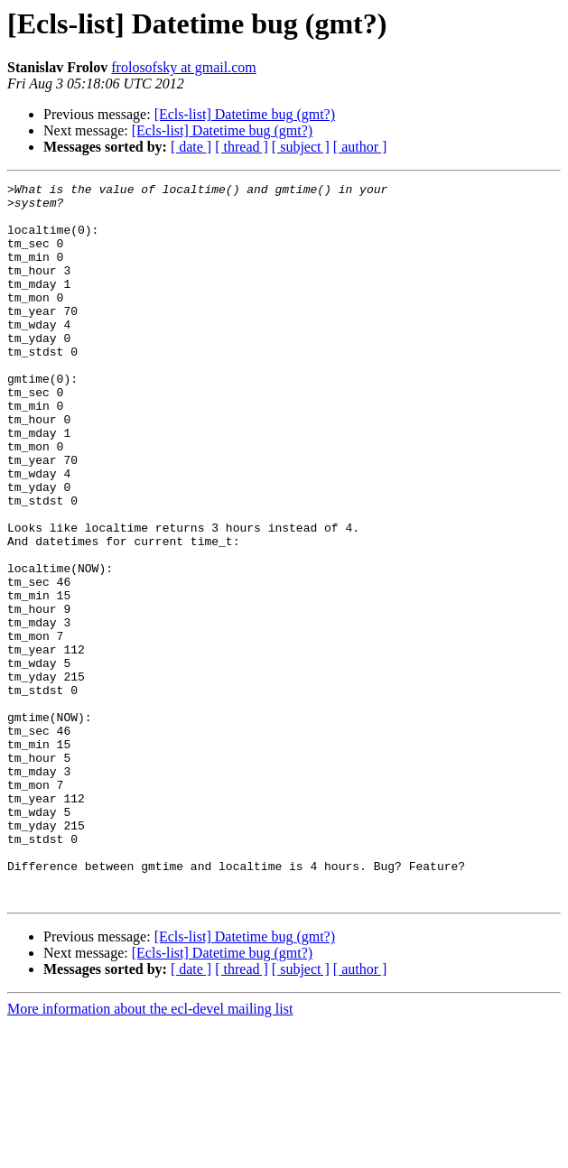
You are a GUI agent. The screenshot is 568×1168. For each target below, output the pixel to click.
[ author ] (360, 146)
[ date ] (191, 146)
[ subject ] (301, 146)
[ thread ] (241, 146)
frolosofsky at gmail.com (183, 67)
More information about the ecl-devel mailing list (150, 1152)
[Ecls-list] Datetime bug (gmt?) (244, 114)
